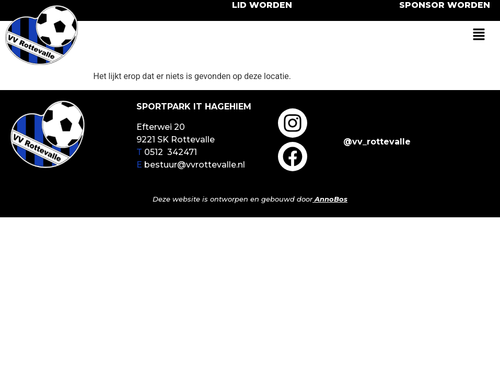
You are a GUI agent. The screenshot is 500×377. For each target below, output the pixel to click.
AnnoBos (331, 199)
